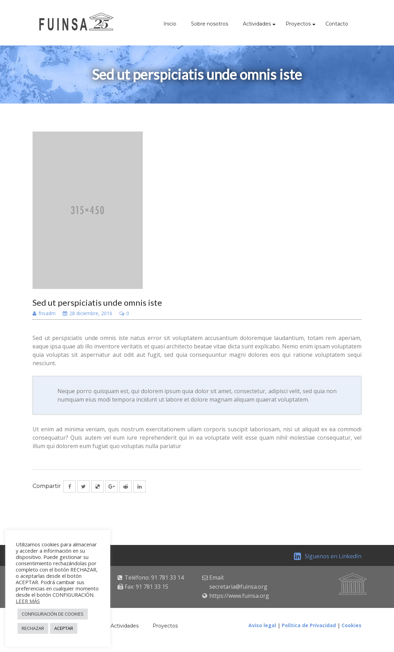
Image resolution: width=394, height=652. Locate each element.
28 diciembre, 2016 (87, 314)
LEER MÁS (28, 600)
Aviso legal (262, 625)
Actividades (257, 24)
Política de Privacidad (309, 625)
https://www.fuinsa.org (239, 596)
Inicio (169, 24)
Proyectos (298, 24)
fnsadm (44, 314)
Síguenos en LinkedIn (327, 556)
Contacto (336, 24)
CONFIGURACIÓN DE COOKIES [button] (53, 614)
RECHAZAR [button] (33, 628)
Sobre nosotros (209, 24)
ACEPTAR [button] (63, 628)
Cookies (351, 625)
